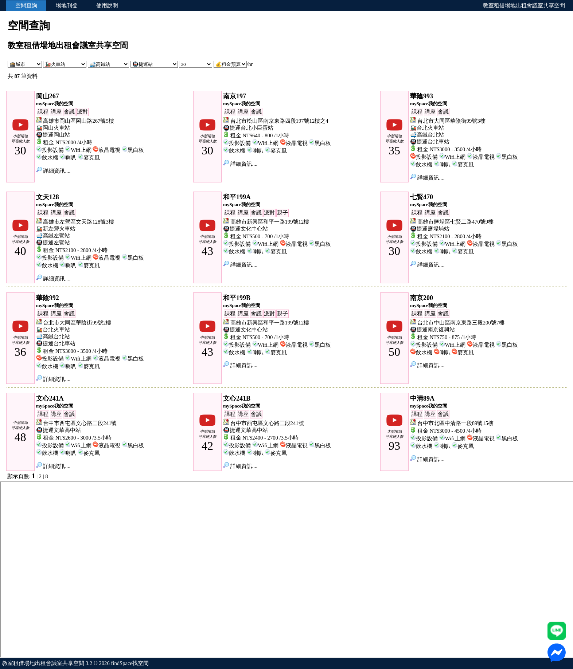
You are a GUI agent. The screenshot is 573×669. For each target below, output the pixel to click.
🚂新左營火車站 (55, 229)
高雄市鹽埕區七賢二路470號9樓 (455, 222)
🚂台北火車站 (427, 128)
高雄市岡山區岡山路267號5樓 (78, 121)
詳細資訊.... (53, 171)
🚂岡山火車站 (53, 128)
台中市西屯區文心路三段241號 (80, 423)
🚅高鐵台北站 (427, 135)
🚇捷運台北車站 (429, 142)
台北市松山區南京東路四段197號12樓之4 (279, 121)
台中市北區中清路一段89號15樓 (455, 423)
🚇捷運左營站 (53, 242)
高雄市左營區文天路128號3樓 (78, 222)
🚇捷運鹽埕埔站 (429, 229)
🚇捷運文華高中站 (58, 430)
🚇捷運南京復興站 (432, 329)
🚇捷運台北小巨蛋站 (248, 128)
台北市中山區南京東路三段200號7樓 (460, 323)
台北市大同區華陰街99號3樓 (451, 121)
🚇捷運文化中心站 (245, 229)
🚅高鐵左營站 (53, 236)
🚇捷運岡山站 (53, 135)
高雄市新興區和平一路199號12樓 (269, 222)
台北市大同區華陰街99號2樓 (77, 323)
